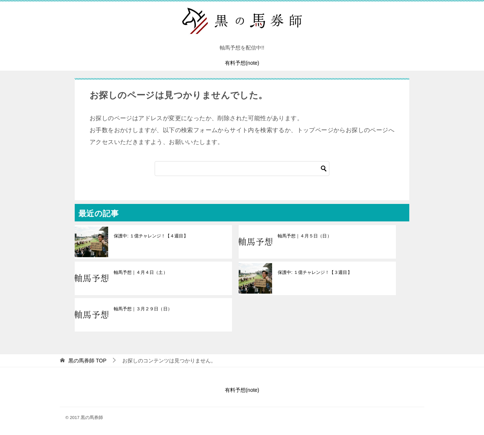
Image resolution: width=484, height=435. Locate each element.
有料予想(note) (242, 63)
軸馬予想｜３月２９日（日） (143, 308)
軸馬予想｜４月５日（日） (304, 236)
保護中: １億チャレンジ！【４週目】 (151, 236)
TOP (87, 361)
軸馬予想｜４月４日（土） (140, 272)
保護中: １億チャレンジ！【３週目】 (315, 272)
